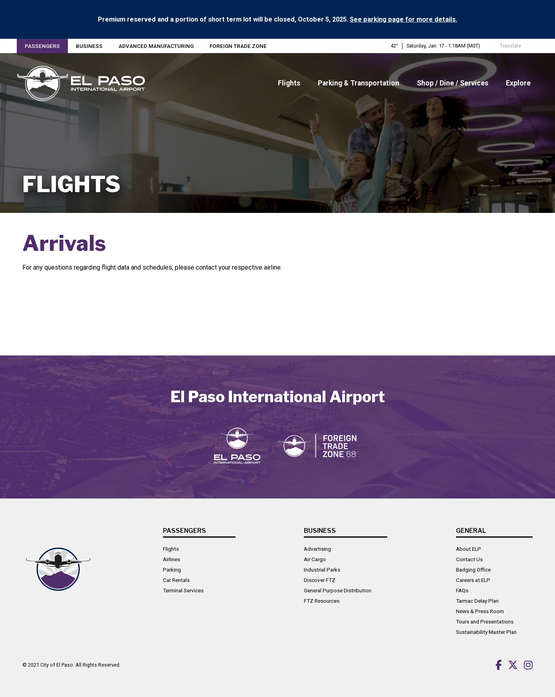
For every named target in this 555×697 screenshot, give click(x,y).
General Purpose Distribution (337, 590)
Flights (171, 549)
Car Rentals (176, 580)
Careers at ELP (473, 580)
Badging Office (473, 569)
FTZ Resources (321, 601)
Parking (172, 569)
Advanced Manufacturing (156, 46)
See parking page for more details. (403, 19)
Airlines (171, 559)
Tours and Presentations (484, 621)
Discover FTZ (319, 580)
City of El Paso (56, 665)
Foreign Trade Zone (238, 46)
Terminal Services (183, 590)
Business (89, 46)
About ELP (468, 549)
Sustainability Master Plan (486, 632)
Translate (506, 46)
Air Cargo (315, 559)
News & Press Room (480, 611)
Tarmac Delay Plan (477, 601)
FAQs (462, 590)
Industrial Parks (322, 569)
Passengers (42, 46)
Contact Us (469, 559)
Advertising (317, 549)
